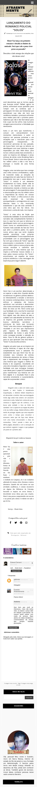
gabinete (17, 579)
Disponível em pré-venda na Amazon (18, 438)
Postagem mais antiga (27, 683)
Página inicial (18, 684)
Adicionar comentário (11, 632)
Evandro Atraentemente (18, 33)
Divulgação (15, 535)
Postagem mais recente (10, 683)
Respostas (11, 575)
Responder (16, 571)
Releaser (24, 535)
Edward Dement (16, 562)
